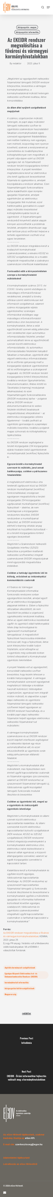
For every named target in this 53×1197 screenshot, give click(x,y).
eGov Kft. (30, 1138)
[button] (48, 7)
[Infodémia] (26, 1041)
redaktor (17, 63)
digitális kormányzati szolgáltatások (20, 967)
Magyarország (10, 994)
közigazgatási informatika (27, 32)
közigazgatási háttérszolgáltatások (19, 988)
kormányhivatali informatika (17, 982)
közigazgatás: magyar (27, 27)
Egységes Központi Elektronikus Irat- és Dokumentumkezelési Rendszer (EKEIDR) (21, 975)
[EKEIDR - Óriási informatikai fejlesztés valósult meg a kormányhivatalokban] (26, 1076)
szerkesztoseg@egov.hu (28, 1144)
